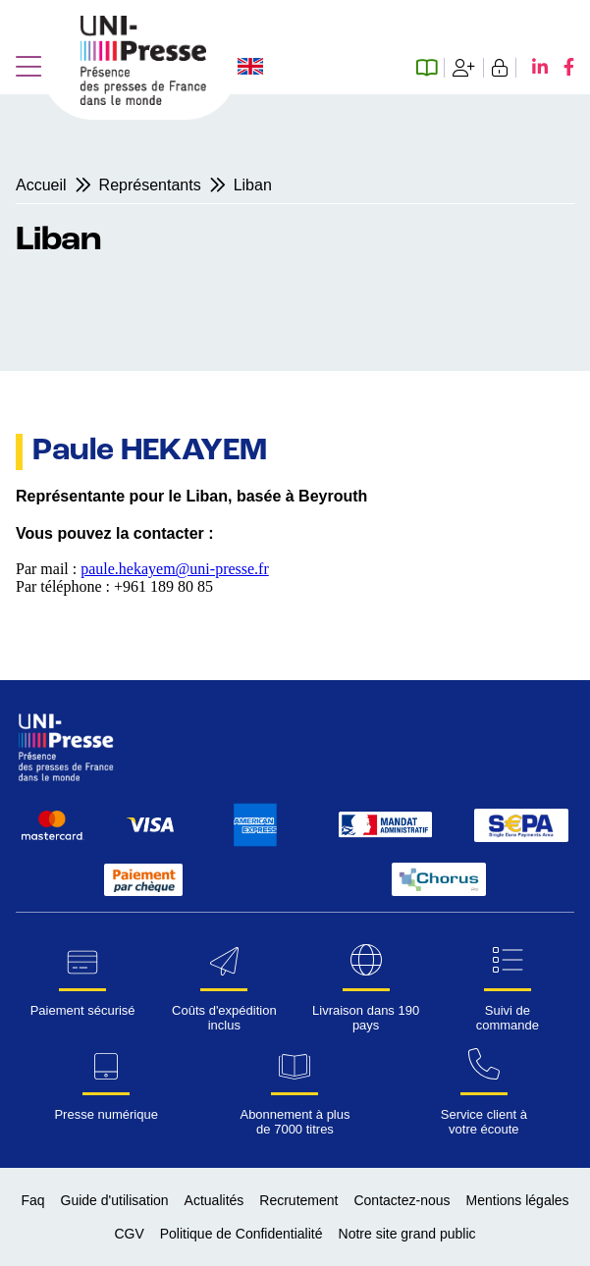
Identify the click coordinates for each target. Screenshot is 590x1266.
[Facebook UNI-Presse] (561, 68)
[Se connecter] (500, 68)
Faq (32, 1200)
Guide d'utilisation (115, 1200)
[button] (28, 67)
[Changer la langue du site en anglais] (250, 68)
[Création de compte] (464, 68)
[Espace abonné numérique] (430, 68)
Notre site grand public (407, 1233)
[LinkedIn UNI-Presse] (532, 68)
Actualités (214, 1200)
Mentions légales (517, 1200)
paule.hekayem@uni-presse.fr (174, 568)
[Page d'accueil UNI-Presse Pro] (143, 99)
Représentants (150, 185)
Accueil (41, 185)
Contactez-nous (401, 1200)
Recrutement (298, 1200)
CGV (128, 1233)
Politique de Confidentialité (241, 1233)
